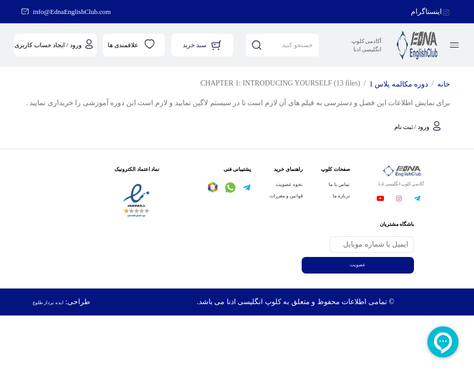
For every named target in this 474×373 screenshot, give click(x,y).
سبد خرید (194, 45)
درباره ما (341, 195)
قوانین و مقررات (286, 195)
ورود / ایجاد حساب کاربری (47, 45)
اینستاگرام (426, 12)
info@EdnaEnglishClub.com (72, 12)
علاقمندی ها (123, 45)
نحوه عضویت (289, 184)
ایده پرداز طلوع (48, 302)
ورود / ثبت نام (411, 127)
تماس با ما (339, 184)
